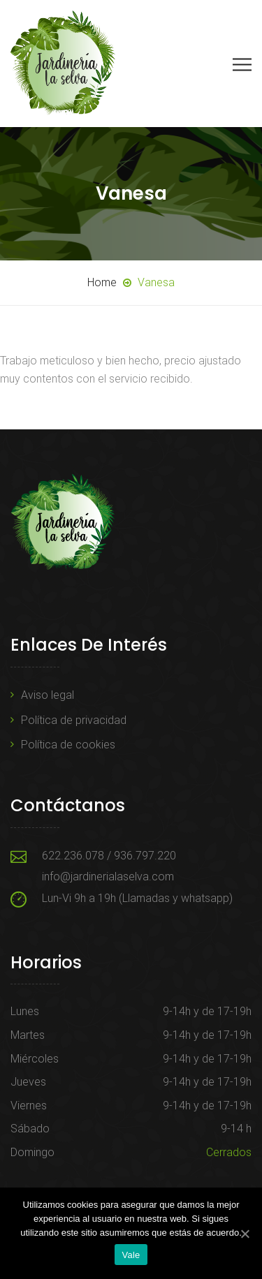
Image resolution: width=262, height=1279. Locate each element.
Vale (131, 1255)
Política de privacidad (73, 720)
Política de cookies (68, 744)
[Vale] (245, 1234)
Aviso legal (47, 695)
